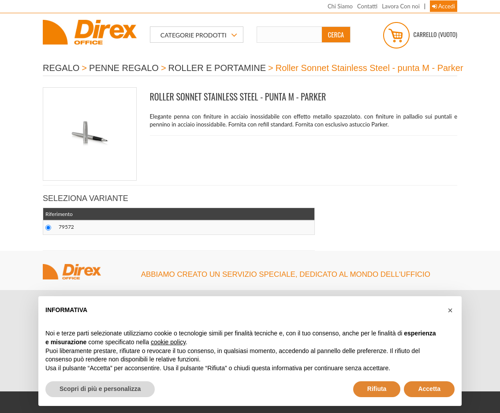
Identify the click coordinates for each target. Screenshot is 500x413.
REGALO (61, 68)
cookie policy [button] (168, 342)
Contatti (367, 6)
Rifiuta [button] (377, 388)
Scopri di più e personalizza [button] (100, 388)
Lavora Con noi (401, 6)
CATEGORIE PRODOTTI (198, 35)
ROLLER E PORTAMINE (217, 68)
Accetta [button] (429, 388)
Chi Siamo (340, 6)
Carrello (420, 35)
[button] (450, 310)
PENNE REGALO (124, 68)
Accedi (443, 6)
